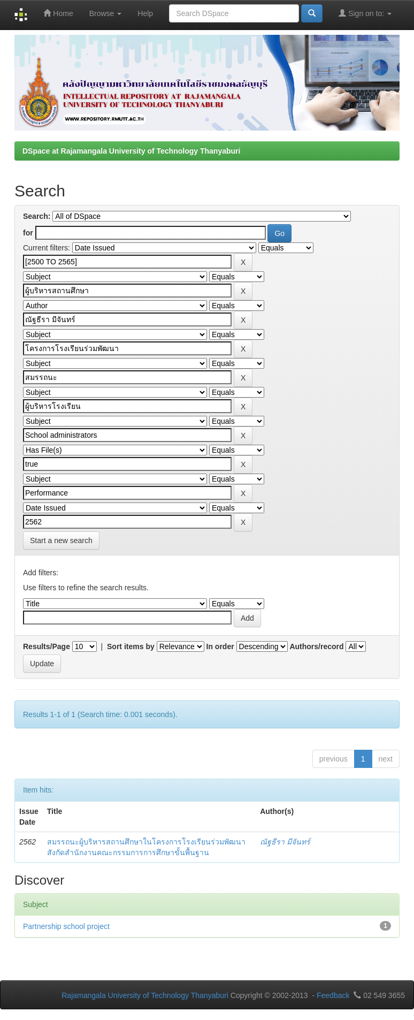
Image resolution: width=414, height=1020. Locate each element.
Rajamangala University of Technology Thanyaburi (145, 995)
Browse (105, 13)
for (28, 233)
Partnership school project (66, 926)
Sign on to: (365, 13)
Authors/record (316, 646)
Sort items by (131, 646)
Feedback (333, 995)
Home (58, 13)
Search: (36, 216)
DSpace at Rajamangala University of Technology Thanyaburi (131, 151)
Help (145, 13)
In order (220, 646)
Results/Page (46, 646)
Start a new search (61, 540)
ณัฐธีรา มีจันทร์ (285, 842)
